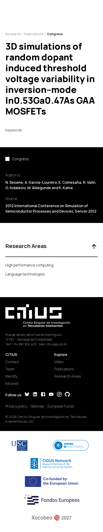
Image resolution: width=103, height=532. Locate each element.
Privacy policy (16, 406)
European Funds (61, 406)
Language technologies (25, 274)
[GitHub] (67, 395)
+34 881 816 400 (24, 344)
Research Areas (67, 376)
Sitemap (37, 406)
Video (59, 361)
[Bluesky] (27, 395)
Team (9, 369)
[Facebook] (43, 395)
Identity (11, 376)
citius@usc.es (56, 344)
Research (13, 34)
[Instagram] (59, 395)
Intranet (11, 383)
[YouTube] (51, 395)
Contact (12, 361)
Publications (34, 34)
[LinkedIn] (35, 395)
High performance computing (29, 265)
